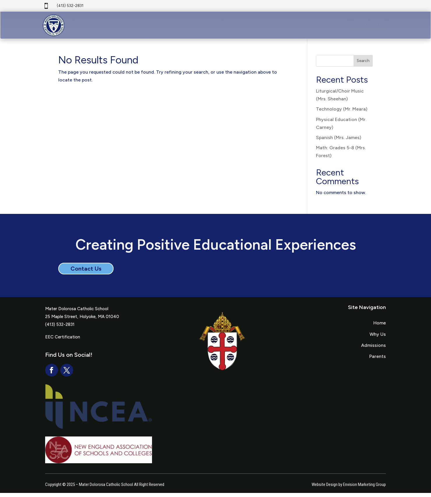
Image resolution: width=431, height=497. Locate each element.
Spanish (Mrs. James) (338, 141)
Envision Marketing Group (364, 488)
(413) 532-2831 (70, 5)
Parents (377, 360)
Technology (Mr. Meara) (341, 113)
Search (363, 65)
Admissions (373, 349)
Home (379, 327)
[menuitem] (188, 27)
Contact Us (85, 272)
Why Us (378, 338)
